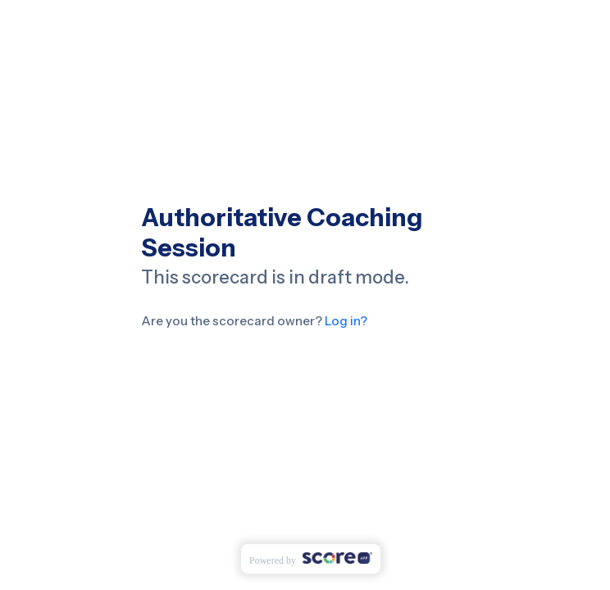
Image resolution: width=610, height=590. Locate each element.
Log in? (344, 321)
